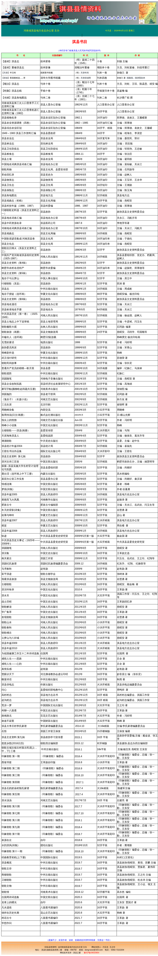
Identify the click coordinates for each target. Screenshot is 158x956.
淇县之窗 (77, 953)
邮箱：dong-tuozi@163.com (91, 950)
